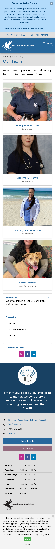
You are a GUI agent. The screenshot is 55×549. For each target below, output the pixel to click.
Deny (27, 544)
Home (6, 56)
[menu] (47, 43)
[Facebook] (27, 354)
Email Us (11, 433)
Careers (12, 335)
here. (47, 534)
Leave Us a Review (17, 329)
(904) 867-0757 (15, 424)
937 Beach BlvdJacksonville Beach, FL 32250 (27, 420)
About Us (16, 56)
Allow (27, 539)
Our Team (13, 323)
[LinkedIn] (33, 354)
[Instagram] (21, 354)
